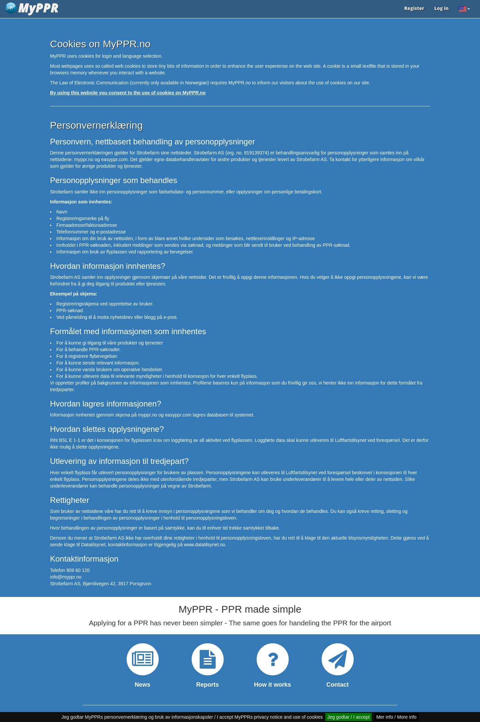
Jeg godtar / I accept (348, 717)
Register (414, 8)
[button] (464, 9)
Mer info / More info (396, 717)
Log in (441, 8)
